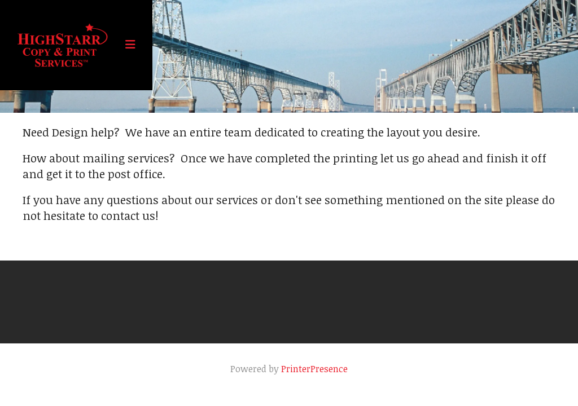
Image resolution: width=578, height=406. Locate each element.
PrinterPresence (314, 369)
